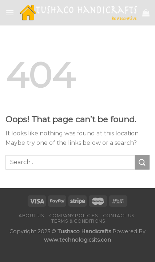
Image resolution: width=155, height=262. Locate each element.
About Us (31, 215)
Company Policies (73, 215)
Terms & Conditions (78, 221)
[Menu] (9, 12)
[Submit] (142, 162)
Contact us (119, 215)
